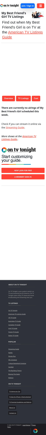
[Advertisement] (23, 68)
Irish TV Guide (12, 328)
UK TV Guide (12, 318)
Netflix (10, 353)
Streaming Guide (15, 127)
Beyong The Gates (14, 374)
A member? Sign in (23, 177)
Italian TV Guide (13, 335)
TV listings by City (14, 391)
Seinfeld (10, 367)
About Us (12, 407)
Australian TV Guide (14, 321)
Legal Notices (26, 425)
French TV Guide (13, 332)
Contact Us (12, 413)
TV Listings (23, 98)
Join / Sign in (28, 5)
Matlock (10, 378)
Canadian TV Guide (14, 325)
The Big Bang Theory (14, 370)
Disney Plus (12, 356)
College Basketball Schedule (17, 363)
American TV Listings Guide (17, 314)
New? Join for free (23, 170)
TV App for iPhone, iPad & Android (20, 397)
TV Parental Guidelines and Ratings (20, 402)
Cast (36, 98)
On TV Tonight (12, 310)
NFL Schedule (12, 360)
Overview (8, 98)
